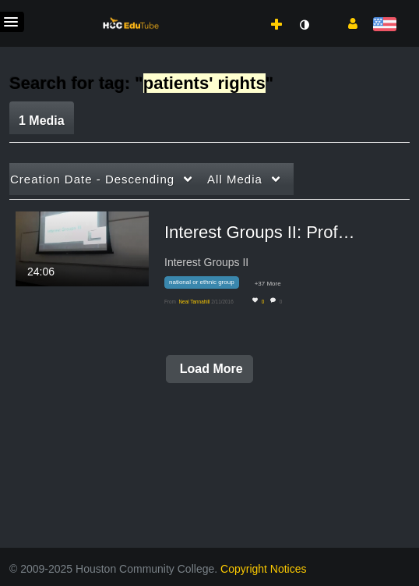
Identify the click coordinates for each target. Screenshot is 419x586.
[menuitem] (246, 8)
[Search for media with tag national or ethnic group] (207, 285)
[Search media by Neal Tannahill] (194, 301)
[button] (347, 22)
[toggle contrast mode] (303, 25)
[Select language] (384, 25)
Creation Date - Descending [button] (92, 179)
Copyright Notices (263, 569)
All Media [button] (234, 179)
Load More (209, 368)
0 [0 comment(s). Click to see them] (282, 301)
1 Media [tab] (42, 120)
